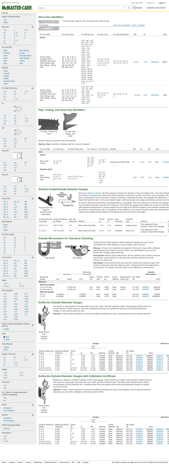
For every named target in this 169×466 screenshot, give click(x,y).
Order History (156, 8)
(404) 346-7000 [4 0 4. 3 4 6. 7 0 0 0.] (137, 3)
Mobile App (38, 462)
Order (138, 8)
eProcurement (64, 462)
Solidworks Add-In (50, 462)
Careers (28, 462)
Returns (20, 462)
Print (134, 25)
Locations (12, 462)
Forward (141, 25)
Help (78, 462)
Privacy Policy (163, 462)
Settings (85, 462)
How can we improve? (122, 25)
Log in (162, 3)
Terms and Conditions (147, 462)
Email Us (150, 3)
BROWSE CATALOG (11, 3)
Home (4, 462)
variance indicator (94, 193)
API (73, 462)
